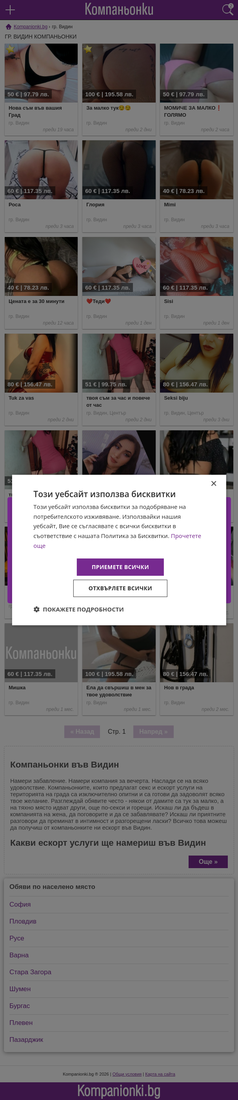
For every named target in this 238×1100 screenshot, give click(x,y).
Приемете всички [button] (120, 567)
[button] (78, 609)
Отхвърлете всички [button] (121, 588)
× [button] (213, 484)
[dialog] (119, 550)
